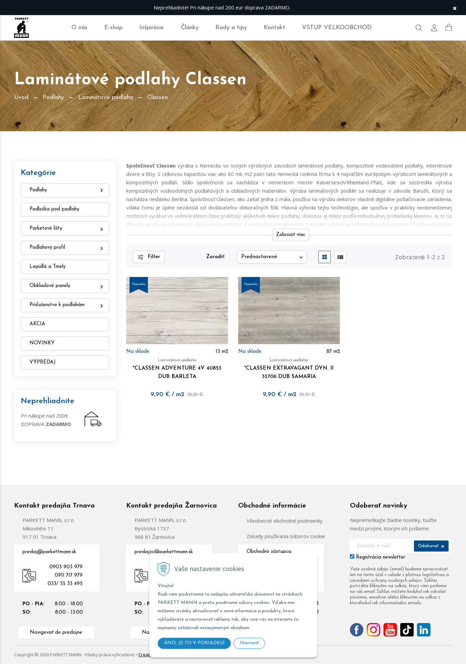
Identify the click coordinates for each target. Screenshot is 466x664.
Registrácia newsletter (380, 557)
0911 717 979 (69, 575)
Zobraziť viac (290, 234)
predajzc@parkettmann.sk (164, 552)
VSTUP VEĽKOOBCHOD (337, 28)
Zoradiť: (215, 256)
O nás (79, 28)
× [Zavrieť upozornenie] (454, 7)
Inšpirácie (151, 28)
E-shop (113, 28)
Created (147, 655)
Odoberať (431, 546)
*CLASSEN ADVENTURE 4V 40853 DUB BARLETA (177, 367)
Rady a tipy (231, 28)
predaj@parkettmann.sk (49, 552)
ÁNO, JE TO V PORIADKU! (194, 643)
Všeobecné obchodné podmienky (285, 520)
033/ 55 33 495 (65, 583)
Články (190, 28)
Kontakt (274, 28)
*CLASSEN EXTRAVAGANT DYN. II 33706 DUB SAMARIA (289, 367)
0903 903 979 (66, 567)
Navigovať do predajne (56, 632)
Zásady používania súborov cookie (286, 536)
